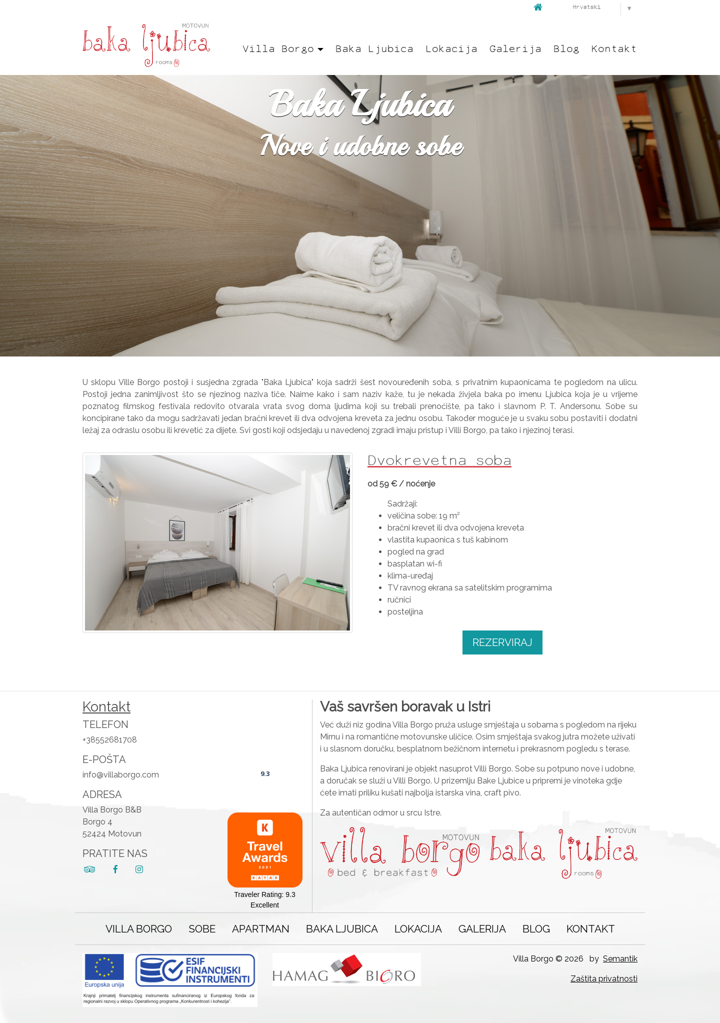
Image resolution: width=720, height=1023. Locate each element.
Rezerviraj (502, 642)
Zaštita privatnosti (604, 979)
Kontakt (614, 49)
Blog (567, 49)
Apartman (261, 928)
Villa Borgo (139, 928)
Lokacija (452, 49)
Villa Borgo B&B (265, 745)
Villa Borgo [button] (278, 49)
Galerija (516, 49)
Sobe (202, 928)
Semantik (620, 959)
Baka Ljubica (375, 49)
